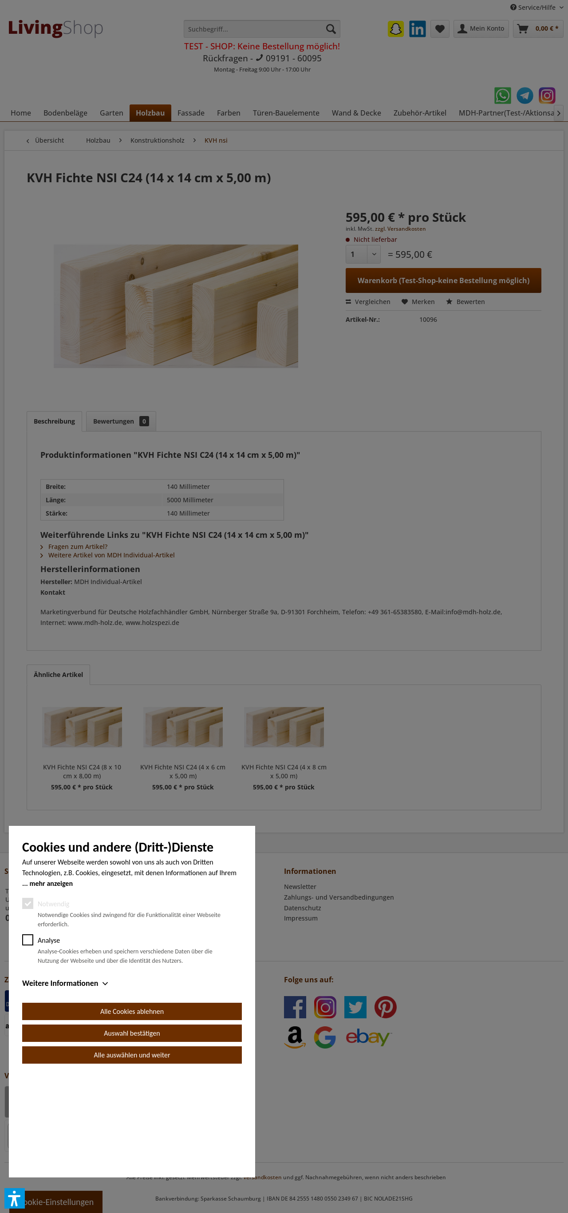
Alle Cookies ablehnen (132, 1112)
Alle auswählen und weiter (132, 1155)
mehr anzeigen (51, 984)
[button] (14, 1198)
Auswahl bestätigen (132, 1133)
